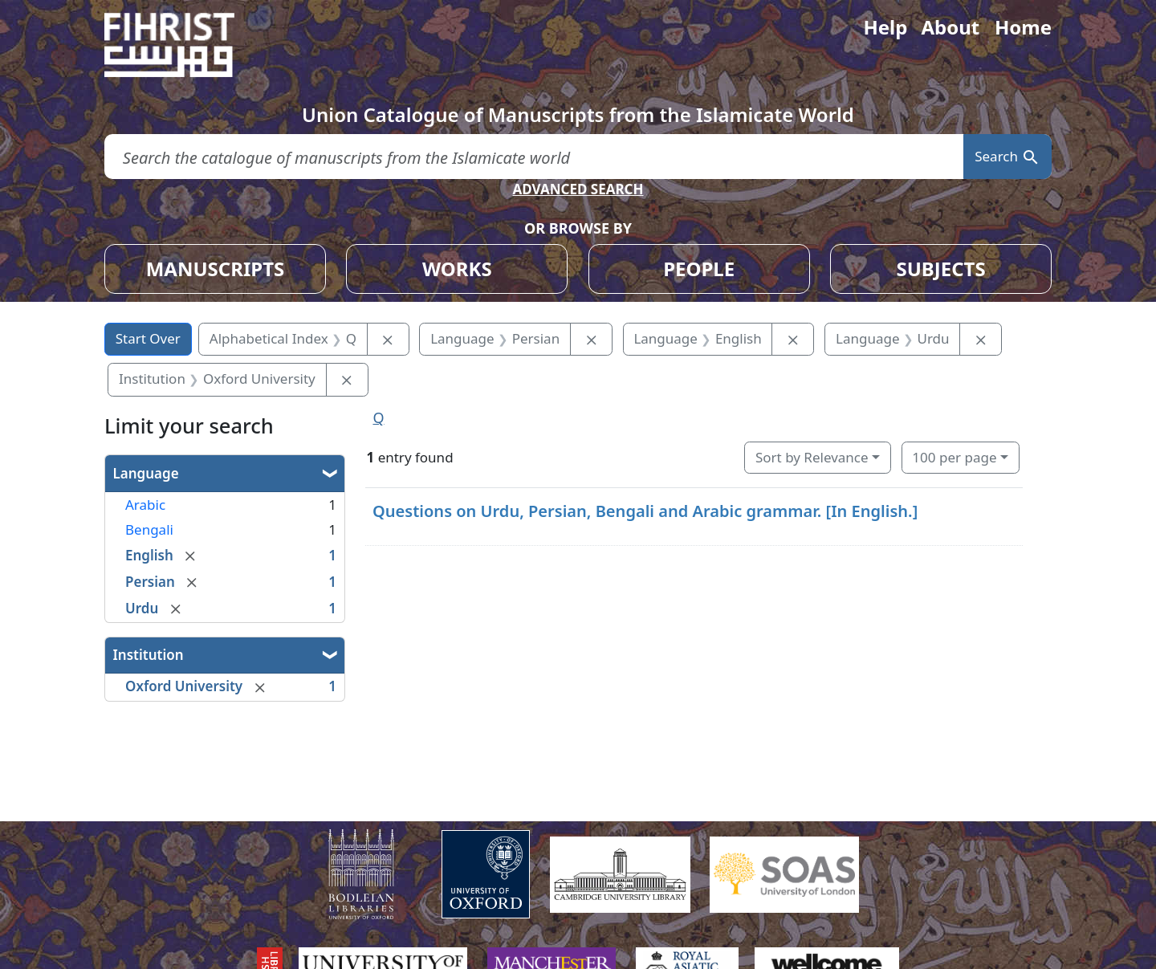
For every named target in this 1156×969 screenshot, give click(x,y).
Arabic (145, 504)
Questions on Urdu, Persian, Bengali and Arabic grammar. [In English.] (645, 511)
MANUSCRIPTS (215, 268)
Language (146, 473)
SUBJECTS (940, 268)
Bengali (149, 529)
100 (954, 457)
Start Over (148, 338)
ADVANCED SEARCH (577, 189)
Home (1023, 27)
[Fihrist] (184, 45)
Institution (148, 654)
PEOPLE (699, 268)
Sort (812, 457)
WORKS (457, 268)
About (950, 27)
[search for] (534, 157)
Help (885, 27)
